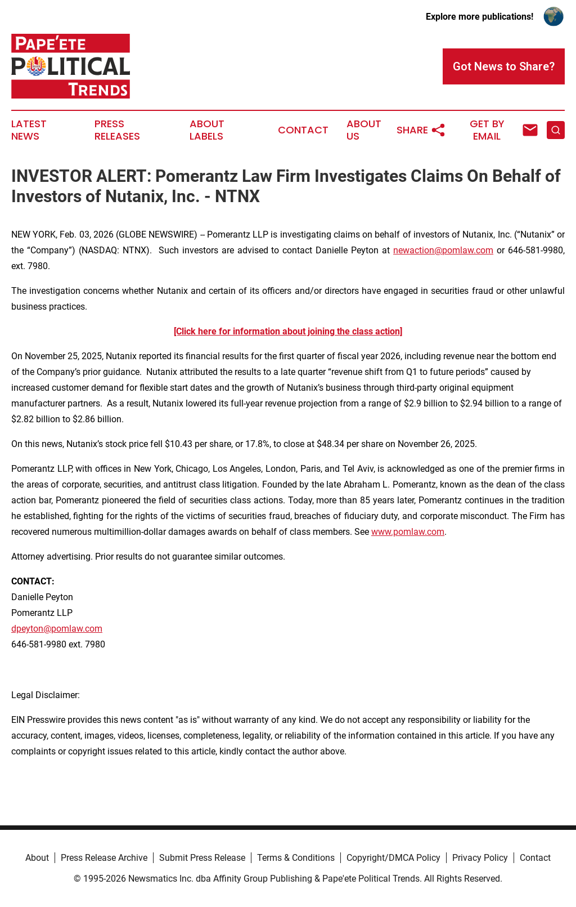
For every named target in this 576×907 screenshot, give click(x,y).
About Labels (207, 130)
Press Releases (117, 130)
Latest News (29, 130)
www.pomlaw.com (407, 531)
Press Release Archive (104, 857)
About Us (363, 130)
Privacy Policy (480, 857)
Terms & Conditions (296, 857)
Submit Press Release (202, 857)
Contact (303, 130)
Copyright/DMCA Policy (393, 857)
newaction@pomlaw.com (443, 250)
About (37, 857)
